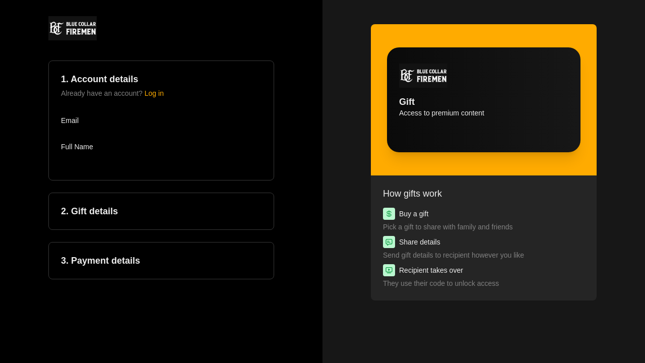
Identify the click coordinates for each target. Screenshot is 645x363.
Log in (154, 93)
